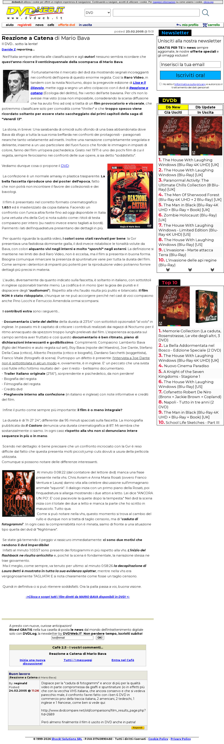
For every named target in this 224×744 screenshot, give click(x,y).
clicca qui (208, 2)
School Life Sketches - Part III (192, 422)
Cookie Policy (158, 739)
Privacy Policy (181, 739)
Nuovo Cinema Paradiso (186, 366)
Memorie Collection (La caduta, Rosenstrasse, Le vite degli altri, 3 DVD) (189, 335)
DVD (65, 166)
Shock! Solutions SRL (66, 739)
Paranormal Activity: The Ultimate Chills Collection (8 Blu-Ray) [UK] (188, 185)
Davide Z (9, 49)
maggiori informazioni (164, 2)
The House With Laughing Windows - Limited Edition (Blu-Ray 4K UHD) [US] (188, 230)
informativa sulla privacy (190, 84)
